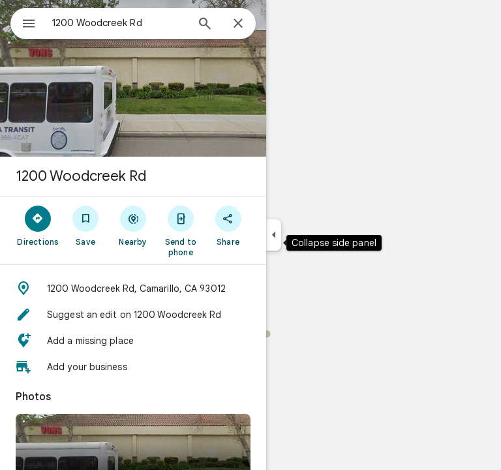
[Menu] (28, 25)
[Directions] (38, 225)
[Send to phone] (180, 230)
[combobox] (119, 23)
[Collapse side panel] (273, 235)
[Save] (86, 225)
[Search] (204, 25)
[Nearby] (133, 225)
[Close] (238, 24)
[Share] (228, 225)
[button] (133, 288)
